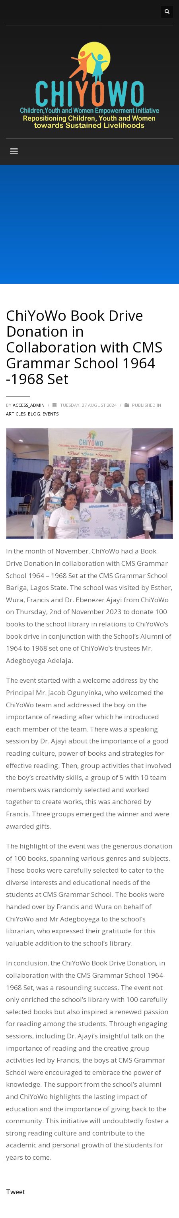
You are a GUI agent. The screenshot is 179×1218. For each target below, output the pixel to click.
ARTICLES (15, 414)
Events (50, 414)
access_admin (29, 405)
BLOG (34, 414)
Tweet (15, 1191)
